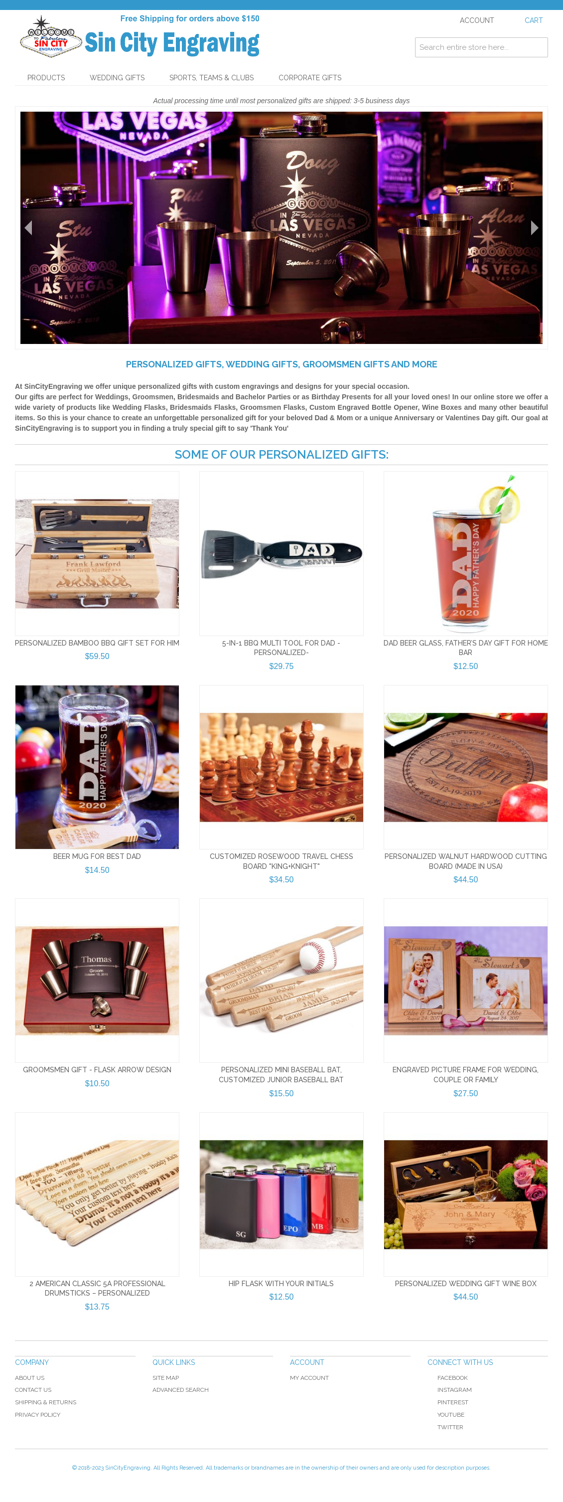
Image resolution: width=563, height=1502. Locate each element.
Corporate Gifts (310, 78)
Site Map (165, 1377)
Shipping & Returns (45, 1402)
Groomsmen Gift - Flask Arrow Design (97, 1070)
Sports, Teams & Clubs (211, 78)
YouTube (445, 1414)
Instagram (454, 1389)
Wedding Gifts (117, 78)
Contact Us (33, 1389)
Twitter (445, 1427)
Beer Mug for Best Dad (97, 856)
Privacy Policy (37, 1414)
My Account (309, 1377)
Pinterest (447, 1402)
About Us (29, 1377)
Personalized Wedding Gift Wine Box (466, 1284)
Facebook (447, 1377)
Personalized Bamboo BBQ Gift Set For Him (97, 643)
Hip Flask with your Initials (281, 1284)
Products (46, 78)
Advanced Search (180, 1389)
